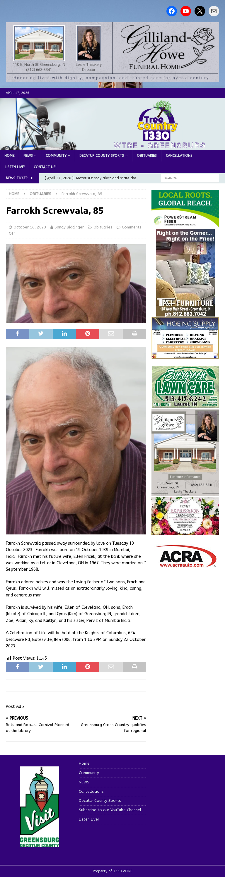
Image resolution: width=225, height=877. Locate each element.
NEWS (28, 156)
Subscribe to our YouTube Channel (110, 810)
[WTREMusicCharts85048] (185, 531)
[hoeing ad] (185, 355)
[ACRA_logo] (185, 564)
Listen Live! (15, 167)
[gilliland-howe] (185, 492)
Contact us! (45, 167)
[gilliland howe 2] (112, 78)
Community (56, 156)
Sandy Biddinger (69, 227)
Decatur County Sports (101, 156)
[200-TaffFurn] (185, 313)
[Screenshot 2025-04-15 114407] (185, 404)
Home (9, 156)
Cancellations (179, 156)
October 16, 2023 (29, 227)
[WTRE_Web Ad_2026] (185, 224)
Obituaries (147, 156)
